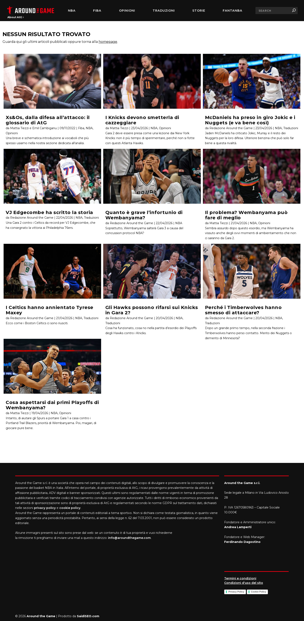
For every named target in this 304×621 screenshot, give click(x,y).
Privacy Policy (236, 591)
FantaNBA (232, 10)
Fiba (81, 128)
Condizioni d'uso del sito (243, 583)
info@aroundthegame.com (129, 538)
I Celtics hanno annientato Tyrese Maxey (49, 310)
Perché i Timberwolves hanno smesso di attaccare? (243, 310)
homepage (108, 42)
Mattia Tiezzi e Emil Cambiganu (33, 128)
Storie (198, 10)
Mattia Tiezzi (19, 413)
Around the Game (41, 616)
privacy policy (45, 508)
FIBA (97, 10)
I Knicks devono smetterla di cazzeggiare (142, 120)
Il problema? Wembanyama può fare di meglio (246, 215)
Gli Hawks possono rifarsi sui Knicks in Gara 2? (151, 310)
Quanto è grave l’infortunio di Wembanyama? (144, 215)
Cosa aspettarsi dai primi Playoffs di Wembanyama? (52, 405)
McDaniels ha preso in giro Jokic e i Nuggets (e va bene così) (250, 120)
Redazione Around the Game (31, 218)
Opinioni (127, 10)
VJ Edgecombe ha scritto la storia (49, 212)
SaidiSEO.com (88, 616)
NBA (72, 10)
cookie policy (69, 508)
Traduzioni (164, 10)
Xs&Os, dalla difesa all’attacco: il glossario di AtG (48, 120)
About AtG (15, 17)
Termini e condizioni (240, 578)
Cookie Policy (258, 591)
